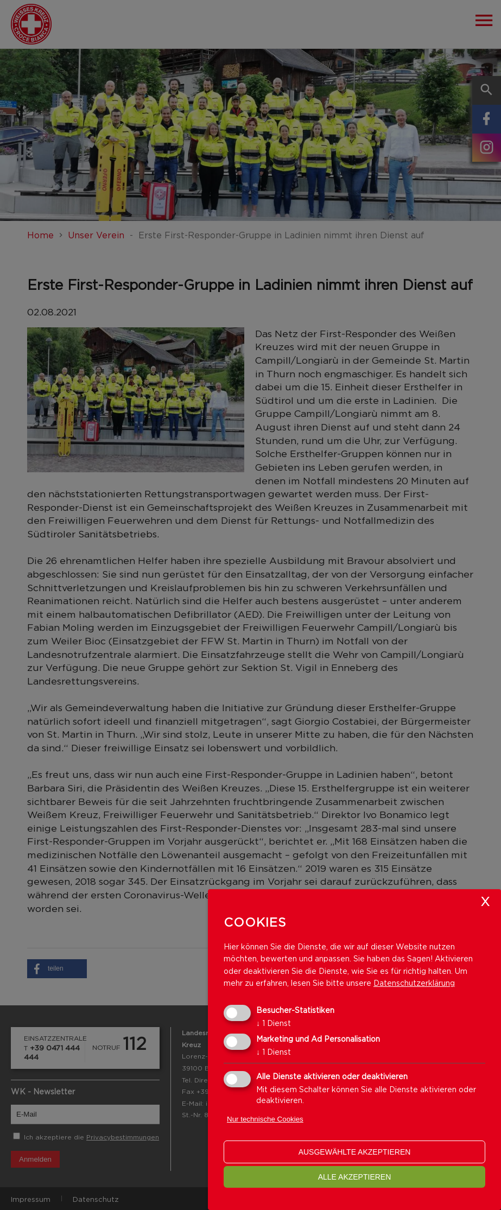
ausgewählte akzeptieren (355, 1152)
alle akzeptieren (354, 1177)
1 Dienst (273, 1023)
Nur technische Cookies (265, 1119)
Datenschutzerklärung (414, 983)
